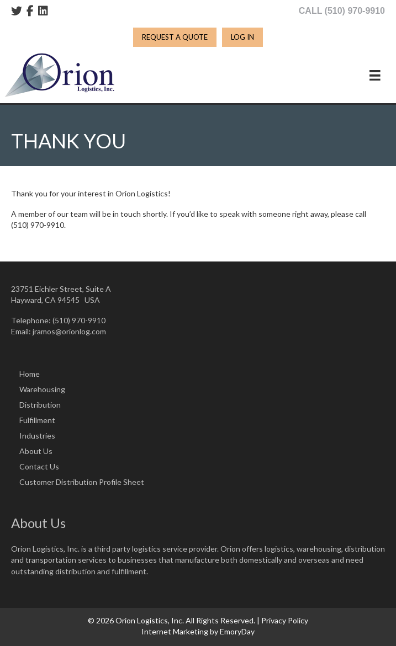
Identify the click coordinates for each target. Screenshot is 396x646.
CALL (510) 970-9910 (342, 10)
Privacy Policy (284, 620)
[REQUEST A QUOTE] (175, 37)
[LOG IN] (242, 37)
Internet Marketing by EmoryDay (198, 631)
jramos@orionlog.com (69, 331)
